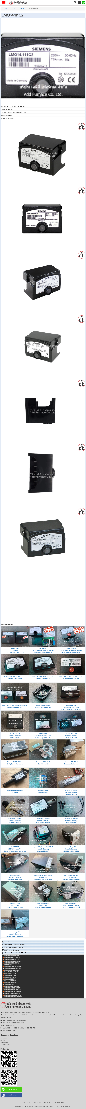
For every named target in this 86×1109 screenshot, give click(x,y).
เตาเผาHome (8, 942)
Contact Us (4, 1042)
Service (3, 1040)
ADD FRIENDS (13, 1089)
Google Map (6, 1044)
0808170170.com (45, 1102)
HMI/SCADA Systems (11, 950)
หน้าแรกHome (6, 9)
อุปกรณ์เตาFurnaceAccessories (14, 945)
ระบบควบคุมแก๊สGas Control (13, 947)
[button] (75, 2)
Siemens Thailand (20, 9)
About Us (4, 1038)
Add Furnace (12, 1095)
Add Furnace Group (29, 1102)
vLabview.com (59, 1102)
